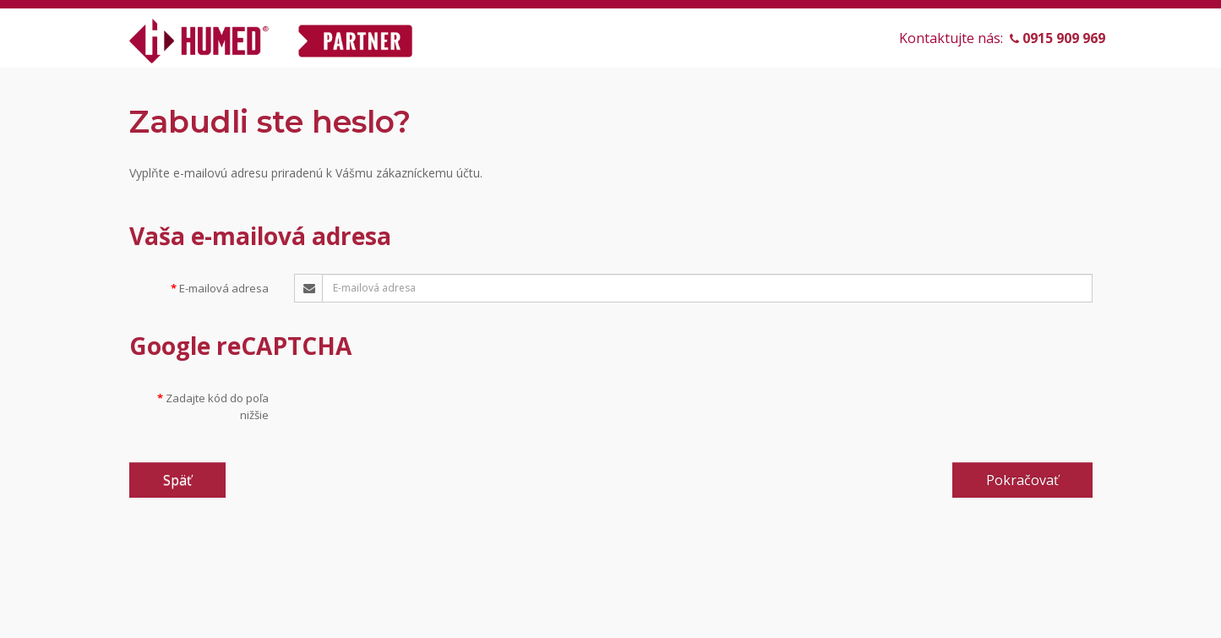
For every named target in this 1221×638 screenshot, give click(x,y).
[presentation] (422, 417)
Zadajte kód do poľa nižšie (217, 406)
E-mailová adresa (224, 288)
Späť (177, 480)
